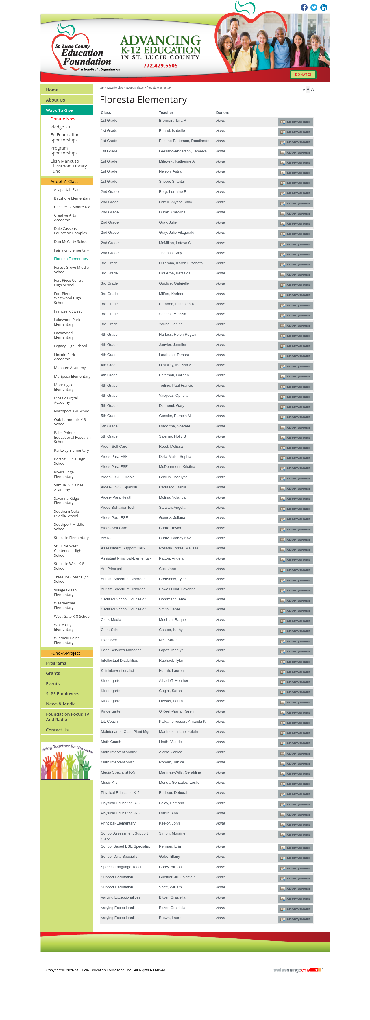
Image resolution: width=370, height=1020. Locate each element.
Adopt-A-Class (135, 87)
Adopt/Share (297, 122)
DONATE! (303, 74)
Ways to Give (115, 87)
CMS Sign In (44, 966)
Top (102, 87)
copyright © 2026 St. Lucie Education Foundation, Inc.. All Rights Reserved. (106, 1001)
